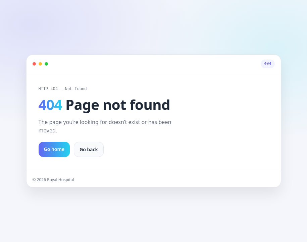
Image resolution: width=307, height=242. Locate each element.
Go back (89, 150)
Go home (54, 150)
